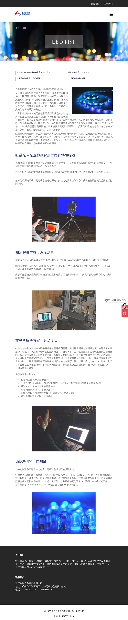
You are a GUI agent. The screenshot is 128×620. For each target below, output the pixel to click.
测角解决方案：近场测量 (78, 72)
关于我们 (108, 3)
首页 (17, 27)
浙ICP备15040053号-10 (64, 616)
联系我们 (19, 577)
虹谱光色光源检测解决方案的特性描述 (33, 72)
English (95, 3)
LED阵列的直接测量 (76, 78)
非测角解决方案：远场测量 (29, 78)
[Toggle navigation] (110, 14)
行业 (24, 27)
